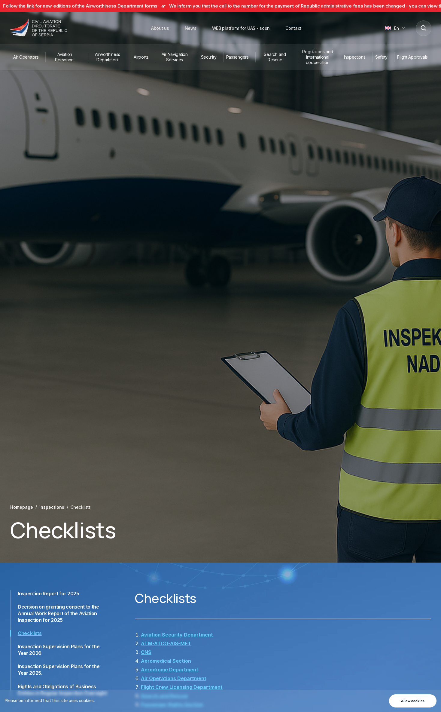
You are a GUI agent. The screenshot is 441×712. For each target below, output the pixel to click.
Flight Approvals (412, 57)
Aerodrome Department (169, 670)
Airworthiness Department (107, 57)
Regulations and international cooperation (317, 57)
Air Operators (25, 57)
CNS (146, 652)
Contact (293, 28)
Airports (141, 57)
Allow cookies (412, 701)
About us (160, 28)
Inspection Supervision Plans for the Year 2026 (58, 649)
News (190, 28)
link (37, 6)
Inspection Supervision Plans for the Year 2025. (58, 669)
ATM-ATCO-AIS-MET (166, 643)
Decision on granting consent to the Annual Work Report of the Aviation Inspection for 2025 (58, 613)
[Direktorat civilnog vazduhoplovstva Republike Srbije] (38, 28)
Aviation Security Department (177, 635)
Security (209, 57)
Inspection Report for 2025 (48, 594)
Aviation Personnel (64, 57)
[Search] (423, 27)
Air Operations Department (173, 678)
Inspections (355, 57)
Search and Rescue (275, 57)
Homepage (21, 507)
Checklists (30, 633)
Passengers (237, 57)
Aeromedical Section (166, 661)
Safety (381, 57)
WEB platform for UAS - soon (241, 28)
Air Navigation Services (175, 57)
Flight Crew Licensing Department (182, 687)
